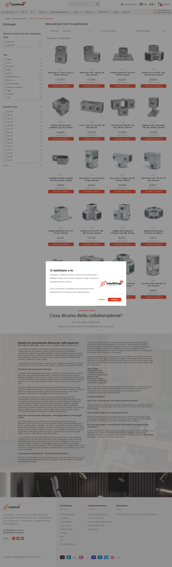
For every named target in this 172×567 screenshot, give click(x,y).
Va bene (114, 300)
